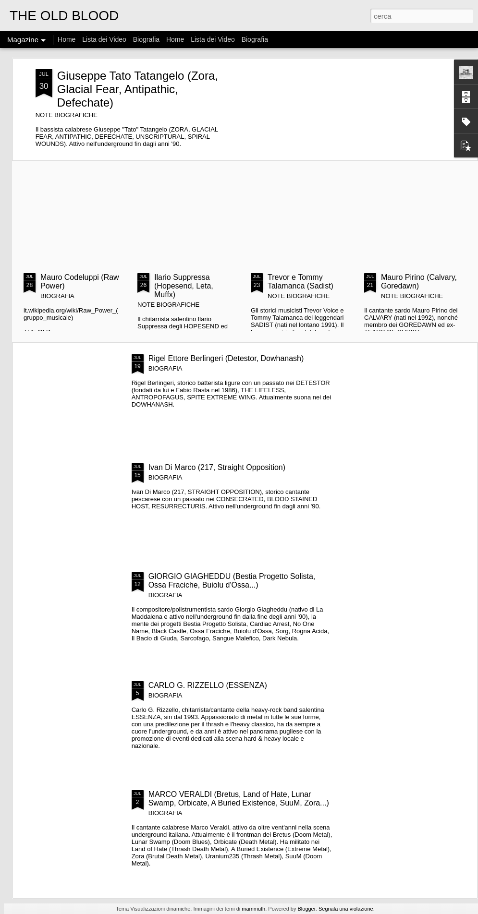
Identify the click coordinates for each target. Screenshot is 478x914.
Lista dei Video (105, 39)
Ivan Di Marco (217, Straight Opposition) (216, 467)
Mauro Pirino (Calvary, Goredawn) (419, 281)
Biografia (146, 39)
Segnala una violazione (346, 909)
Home (66, 39)
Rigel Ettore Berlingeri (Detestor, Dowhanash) (226, 358)
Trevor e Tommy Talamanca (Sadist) (300, 281)
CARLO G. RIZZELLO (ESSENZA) (207, 685)
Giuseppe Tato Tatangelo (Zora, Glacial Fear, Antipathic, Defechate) (137, 89)
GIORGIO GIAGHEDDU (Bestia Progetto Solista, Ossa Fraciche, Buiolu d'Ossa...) (232, 580)
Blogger (306, 909)
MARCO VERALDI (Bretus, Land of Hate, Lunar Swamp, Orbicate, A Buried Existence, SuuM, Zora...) (238, 798)
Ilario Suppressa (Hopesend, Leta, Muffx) (183, 286)
